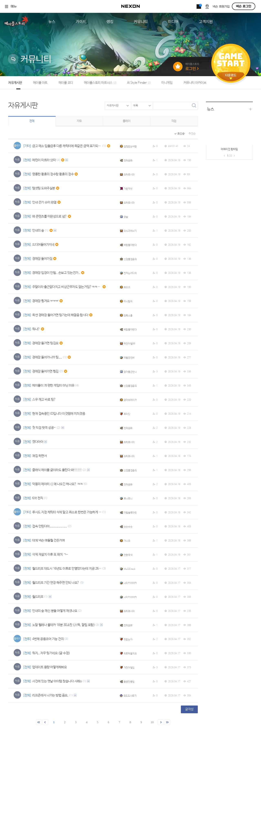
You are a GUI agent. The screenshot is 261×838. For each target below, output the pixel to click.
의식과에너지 (130, 231)
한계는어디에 (130, 273)
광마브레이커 (130, 400)
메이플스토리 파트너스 (100, 83)
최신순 (181, 133)
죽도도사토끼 (130, 695)
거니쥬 (127, 541)
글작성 (189, 709)
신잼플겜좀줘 (130, 259)
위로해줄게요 (130, 653)
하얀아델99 (129, 343)
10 (152, 722)
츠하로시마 (129, 174)
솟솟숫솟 (128, 526)
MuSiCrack (129, 569)
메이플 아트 (40, 83)
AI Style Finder (138, 83)
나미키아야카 (130, 583)
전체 (31, 121)
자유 (79, 121)
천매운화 (128, 160)
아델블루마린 (130, 512)
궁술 (126, 217)
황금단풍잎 (129, 681)
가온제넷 (128, 188)
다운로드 (230, 76)
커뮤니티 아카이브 (195, 83)
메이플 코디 (66, 83)
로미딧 (127, 414)
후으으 (127, 287)
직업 (173, 121)
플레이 (126, 121)
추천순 (192, 133)
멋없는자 (128, 639)
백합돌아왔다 (130, 245)
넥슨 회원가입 (221, 6)
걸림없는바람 (130, 146)
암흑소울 (128, 315)
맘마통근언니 (130, 372)
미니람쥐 (128, 301)
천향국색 (128, 555)
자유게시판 (15, 83)
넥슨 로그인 (243, 6)
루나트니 (128, 498)
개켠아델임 (129, 667)
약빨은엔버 (129, 357)
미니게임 (166, 83)
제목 (135, 105)
